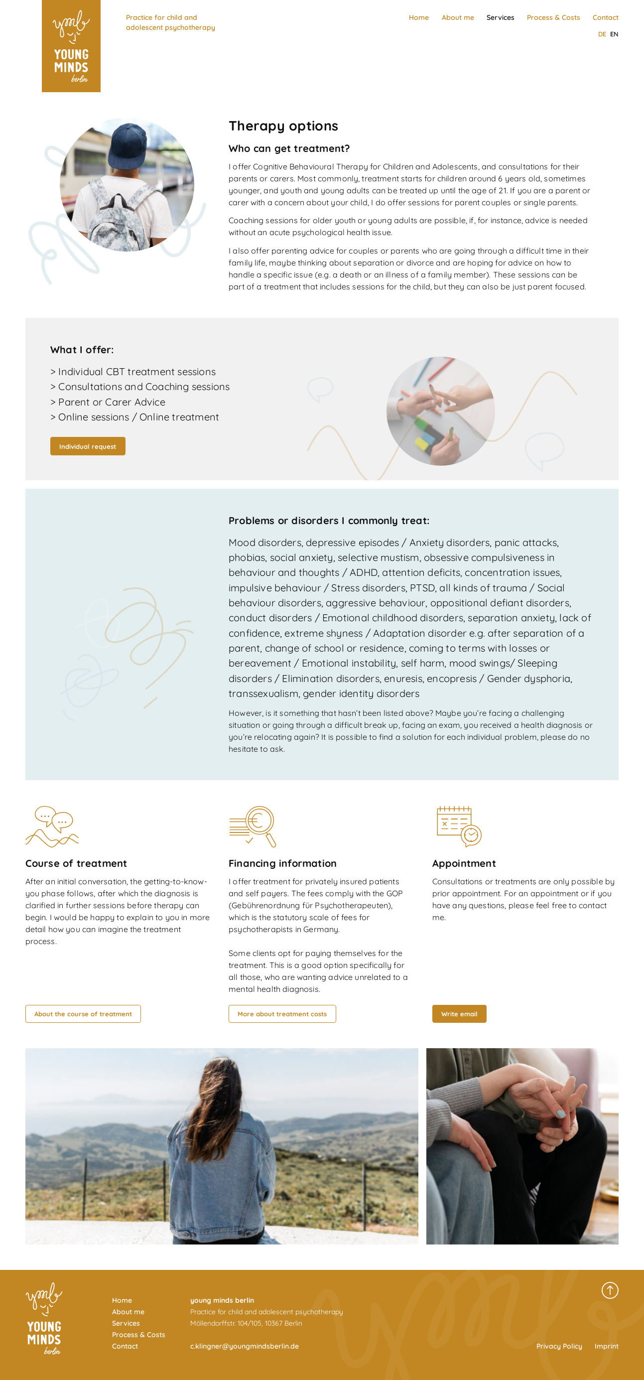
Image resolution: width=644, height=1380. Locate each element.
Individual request (87, 446)
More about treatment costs (282, 1014)
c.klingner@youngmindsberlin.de (244, 1346)
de (602, 34)
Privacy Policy (559, 1346)
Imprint (607, 1346)
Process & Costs (553, 17)
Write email (459, 1014)
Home (419, 17)
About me (458, 17)
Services (501, 17)
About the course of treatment (83, 1014)
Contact (606, 17)
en (614, 34)
